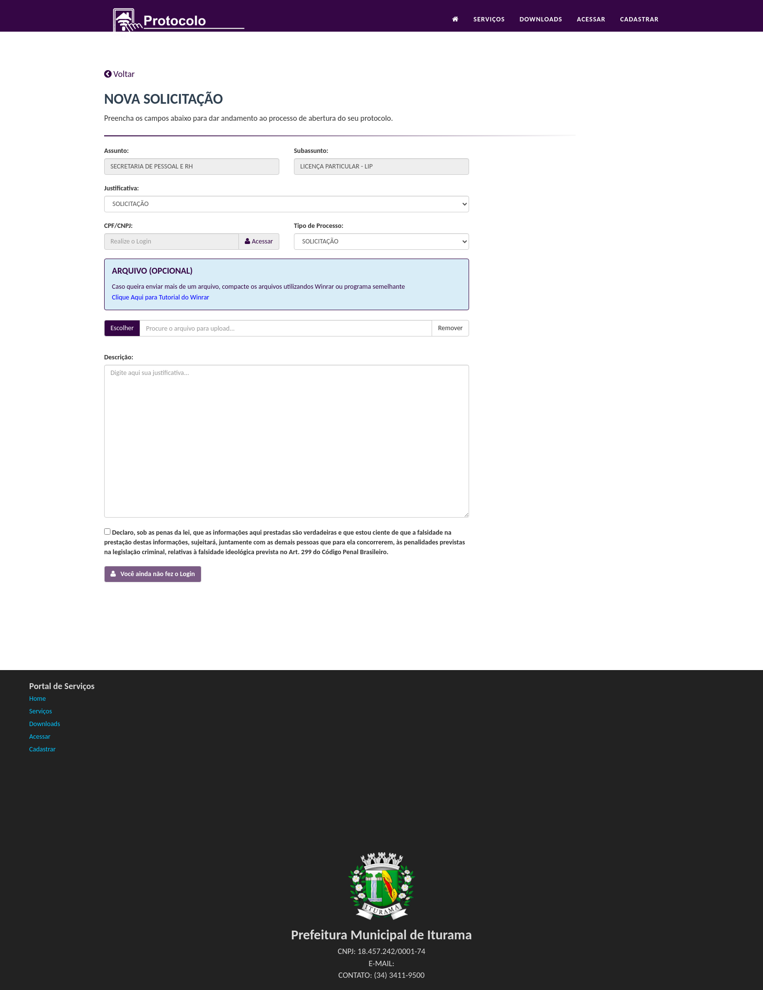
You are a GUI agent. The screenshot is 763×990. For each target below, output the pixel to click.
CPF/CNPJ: (118, 226)
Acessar (591, 27)
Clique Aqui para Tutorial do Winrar (160, 297)
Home (37, 698)
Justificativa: (121, 188)
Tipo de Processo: (319, 226)
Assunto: (116, 151)
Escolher (122, 328)
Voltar (119, 74)
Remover (450, 328)
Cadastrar (639, 27)
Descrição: (118, 357)
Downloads (541, 27)
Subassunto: (311, 151)
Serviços (489, 27)
